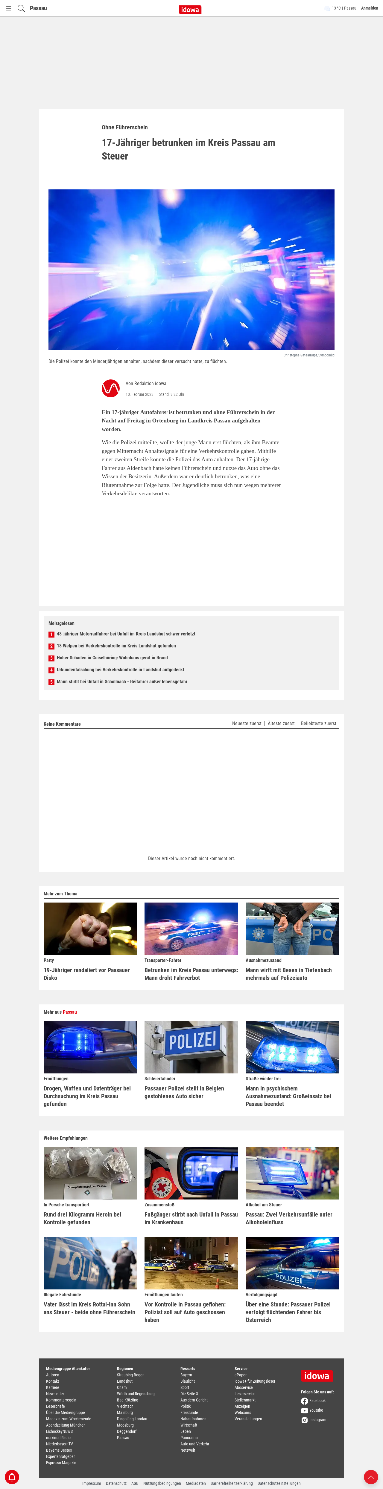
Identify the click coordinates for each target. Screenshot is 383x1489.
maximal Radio (58, 1437)
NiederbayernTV (59, 1443)
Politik (185, 1406)
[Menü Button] (9, 8)
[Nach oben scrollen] (371, 1476)
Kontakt (52, 1381)
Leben (185, 1431)
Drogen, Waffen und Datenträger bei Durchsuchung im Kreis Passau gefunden (87, 1096)
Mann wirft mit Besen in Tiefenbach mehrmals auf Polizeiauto (289, 973)
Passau (38, 8)
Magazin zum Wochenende (68, 1418)
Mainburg (125, 1412)
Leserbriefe (55, 1406)
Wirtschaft (188, 1425)
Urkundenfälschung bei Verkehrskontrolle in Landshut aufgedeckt (120, 669)
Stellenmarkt (245, 1400)
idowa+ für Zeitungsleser (255, 1381)
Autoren (52, 1374)
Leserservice (245, 1393)
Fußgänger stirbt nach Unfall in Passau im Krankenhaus (191, 1218)
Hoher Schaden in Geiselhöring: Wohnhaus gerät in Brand (112, 658)
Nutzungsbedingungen (162, 1483)
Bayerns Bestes (59, 1450)
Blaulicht (187, 1381)
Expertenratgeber (60, 1456)
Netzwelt (187, 1450)
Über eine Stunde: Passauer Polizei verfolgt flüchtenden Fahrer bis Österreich (288, 1312)
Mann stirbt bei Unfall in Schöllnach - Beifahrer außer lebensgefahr (122, 681)
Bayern (186, 1374)
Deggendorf (126, 1431)
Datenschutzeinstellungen (279, 1483)
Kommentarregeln (61, 1400)
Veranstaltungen (248, 1418)
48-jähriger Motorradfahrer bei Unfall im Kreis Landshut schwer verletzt (126, 634)
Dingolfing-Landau (132, 1418)
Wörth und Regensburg (136, 1393)
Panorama (189, 1437)
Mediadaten (196, 1483)
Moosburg (125, 1425)
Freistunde (189, 1412)
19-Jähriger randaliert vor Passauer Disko (87, 973)
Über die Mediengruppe (65, 1412)
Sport (184, 1387)
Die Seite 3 (189, 1393)
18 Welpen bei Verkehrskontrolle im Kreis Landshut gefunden (116, 646)
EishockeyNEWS (59, 1431)
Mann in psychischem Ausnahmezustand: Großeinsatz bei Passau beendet (288, 1096)
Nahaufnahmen (193, 1418)
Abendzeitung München (66, 1425)
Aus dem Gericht (194, 1400)
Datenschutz (116, 1483)
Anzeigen (242, 1406)
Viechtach (125, 1406)
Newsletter (55, 1393)
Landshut (125, 1381)
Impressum (91, 1483)
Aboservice (244, 1387)
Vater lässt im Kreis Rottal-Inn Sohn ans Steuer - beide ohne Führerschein (89, 1308)
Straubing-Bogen (131, 1374)
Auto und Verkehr (194, 1443)
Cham (122, 1387)
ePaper (241, 1374)
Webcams (243, 1412)
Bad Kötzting (127, 1400)
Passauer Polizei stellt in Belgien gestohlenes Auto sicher (184, 1092)
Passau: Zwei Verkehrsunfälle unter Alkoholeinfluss (289, 1218)
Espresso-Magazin (61, 1462)
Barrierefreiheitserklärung (232, 1483)
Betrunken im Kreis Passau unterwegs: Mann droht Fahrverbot (191, 973)
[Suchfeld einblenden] (21, 8)
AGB (135, 1483)
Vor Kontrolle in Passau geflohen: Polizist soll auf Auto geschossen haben (185, 1312)
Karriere (52, 1387)
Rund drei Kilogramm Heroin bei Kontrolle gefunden (82, 1218)
